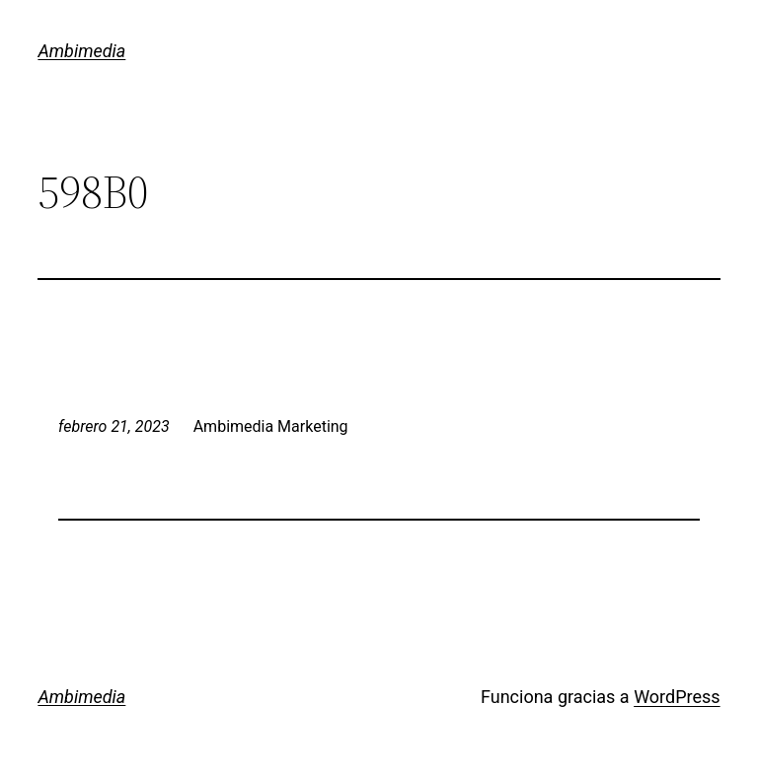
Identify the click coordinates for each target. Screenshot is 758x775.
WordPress (677, 696)
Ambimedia (81, 50)
